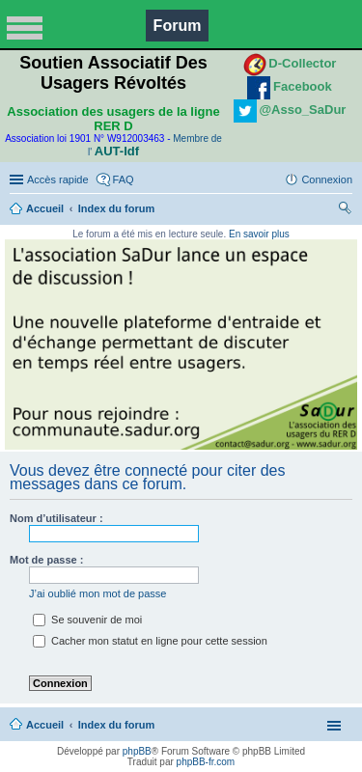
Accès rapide (58, 179)
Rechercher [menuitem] (344, 210)
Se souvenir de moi (87, 619)
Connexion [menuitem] (326, 179)
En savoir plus (259, 234)
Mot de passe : (46, 559)
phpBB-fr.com (206, 762)
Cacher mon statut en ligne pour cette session (150, 641)
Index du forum (116, 208)
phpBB (137, 751)
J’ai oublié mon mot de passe (97, 593)
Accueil (45, 208)
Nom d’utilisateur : (56, 518)
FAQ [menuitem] (123, 179)
